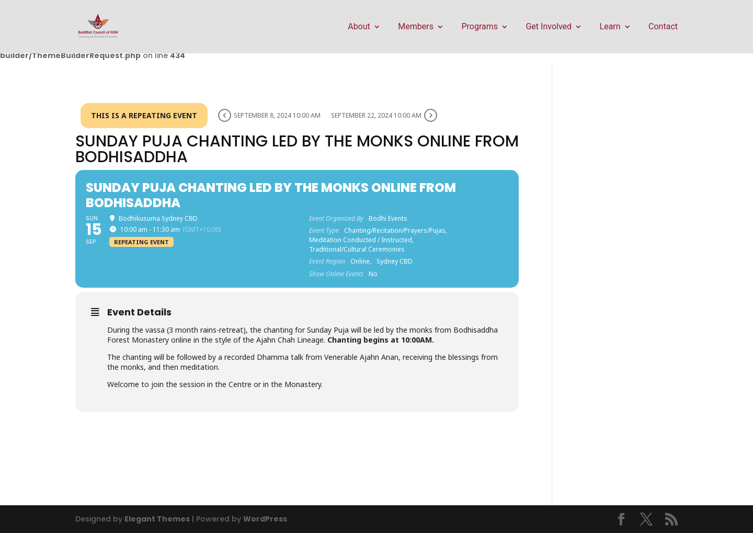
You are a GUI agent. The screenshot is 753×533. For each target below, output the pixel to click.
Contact (663, 27)
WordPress (265, 519)
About (359, 27)
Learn (610, 27)
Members (415, 27)
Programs (479, 27)
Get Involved (549, 27)
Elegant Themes (157, 519)
